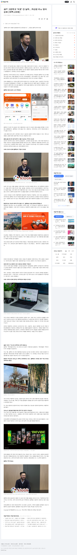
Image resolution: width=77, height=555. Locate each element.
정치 (64, 257)
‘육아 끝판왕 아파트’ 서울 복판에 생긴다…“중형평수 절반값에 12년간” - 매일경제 (15, 524)
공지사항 (21, 544)
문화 (57, 260)
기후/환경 (64, 254)
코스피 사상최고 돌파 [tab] (59, 179)
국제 (71, 257)
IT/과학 (64, 260)
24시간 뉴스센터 (14, 544)
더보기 (64, 205)
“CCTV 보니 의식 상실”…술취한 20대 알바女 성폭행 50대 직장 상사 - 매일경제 (15, 522)
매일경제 (5, 2)
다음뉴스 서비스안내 (5, 544)
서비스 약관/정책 (27, 544)
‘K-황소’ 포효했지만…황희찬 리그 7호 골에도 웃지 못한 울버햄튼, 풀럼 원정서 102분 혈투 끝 (37, 526)
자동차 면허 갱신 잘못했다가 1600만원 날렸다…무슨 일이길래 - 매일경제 (37, 518)
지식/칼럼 (57, 263)
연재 (64, 263)
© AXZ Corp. (3, 550)
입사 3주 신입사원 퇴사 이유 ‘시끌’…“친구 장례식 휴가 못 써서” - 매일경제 (37, 520)
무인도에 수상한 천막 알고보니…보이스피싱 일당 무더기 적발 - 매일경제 (15, 520)
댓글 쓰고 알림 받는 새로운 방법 (64, 28)
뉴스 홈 (57, 254)
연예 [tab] (69, 251)
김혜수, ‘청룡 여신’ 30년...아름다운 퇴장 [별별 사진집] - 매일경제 (37, 522)
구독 (66, 2)
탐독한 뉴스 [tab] (69, 216)
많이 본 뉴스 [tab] (59, 216)
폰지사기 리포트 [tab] (69, 176)
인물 (71, 260)
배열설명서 (71, 263)
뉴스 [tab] (66, 251)
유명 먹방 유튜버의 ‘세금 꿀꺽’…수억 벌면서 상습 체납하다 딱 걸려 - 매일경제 (15, 526)
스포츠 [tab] (72, 251)
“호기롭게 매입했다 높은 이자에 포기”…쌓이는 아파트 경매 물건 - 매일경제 (37, 524)
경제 (57, 257)
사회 (71, 254)
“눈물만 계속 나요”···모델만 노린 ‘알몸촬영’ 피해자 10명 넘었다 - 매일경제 (15, 518)
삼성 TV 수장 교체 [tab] (59, 176)
